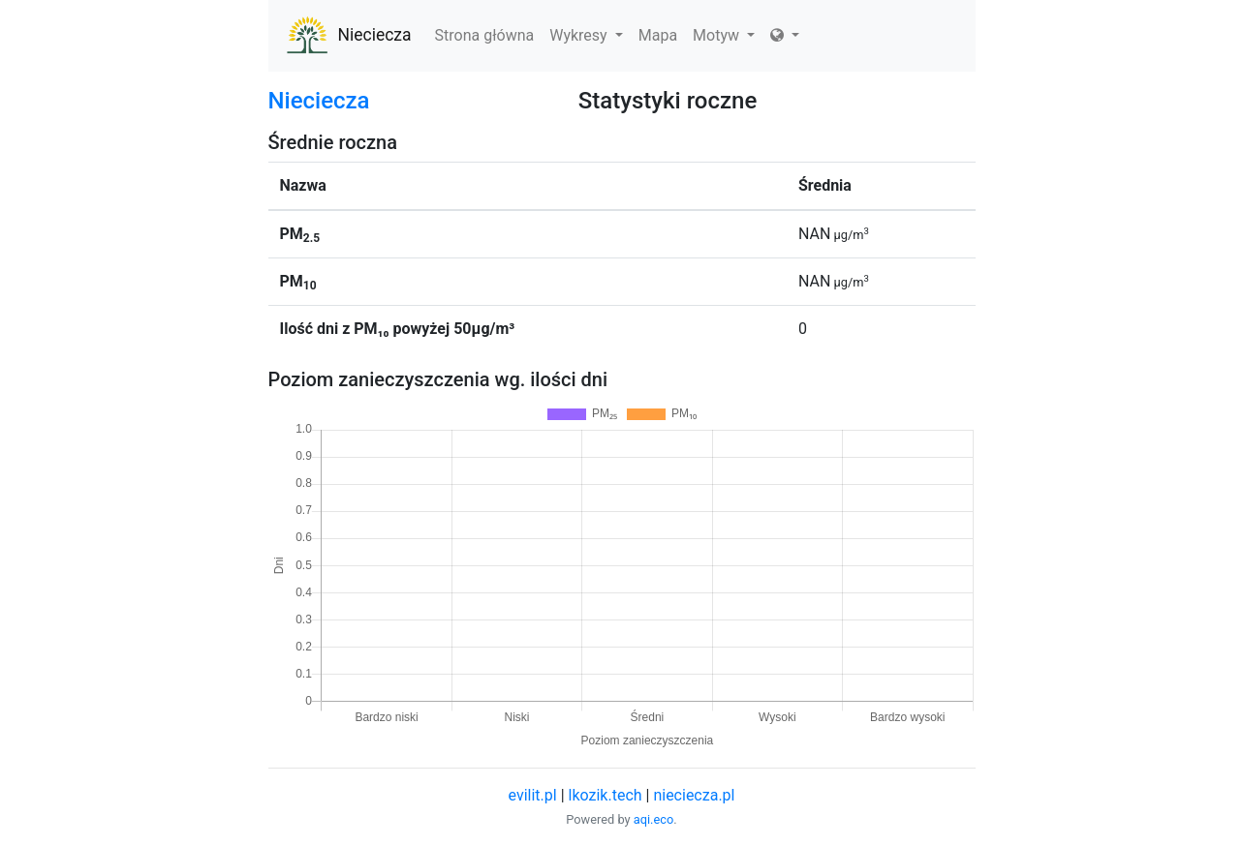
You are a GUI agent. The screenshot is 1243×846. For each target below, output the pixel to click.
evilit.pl (533, 795)
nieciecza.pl (693, 795)
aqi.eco (654, 819)
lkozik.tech (605, 795)
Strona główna (485, 35)
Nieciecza (348, 36)
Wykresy (586, 35)
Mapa (657, 35)
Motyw (724, 35)
